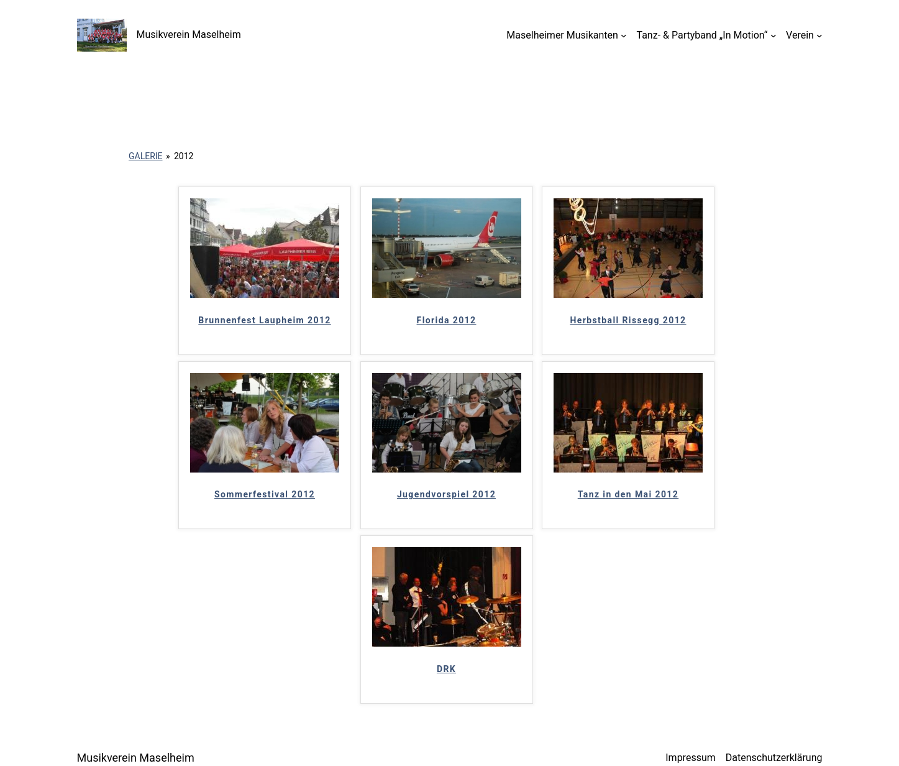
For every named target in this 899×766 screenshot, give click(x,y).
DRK (446, 669)
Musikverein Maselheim (189, 34)
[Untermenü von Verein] (819, 35)
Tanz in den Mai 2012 (628, 494)
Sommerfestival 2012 (264, 494)
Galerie (146, 156)
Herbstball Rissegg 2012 (628, 320)
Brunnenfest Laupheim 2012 (264, 320)
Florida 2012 (447, 320)
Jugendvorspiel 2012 (446, 494)
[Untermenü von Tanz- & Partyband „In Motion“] (773, 35)
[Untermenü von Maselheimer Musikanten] (624, 35)
